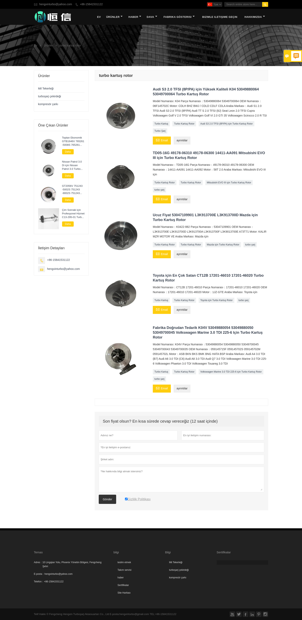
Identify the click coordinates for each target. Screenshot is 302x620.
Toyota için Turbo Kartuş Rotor (216, 300)
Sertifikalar (123, 585)
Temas (38, 552)
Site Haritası (124, 593)
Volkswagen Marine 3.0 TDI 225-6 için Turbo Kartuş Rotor (231, 372)
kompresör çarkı (48, 104)
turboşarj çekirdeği (49, 96)
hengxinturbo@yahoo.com (55, 4)
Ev (99, 17)
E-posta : (38, 574)
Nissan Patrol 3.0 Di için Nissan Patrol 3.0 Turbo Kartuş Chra (72, 165)
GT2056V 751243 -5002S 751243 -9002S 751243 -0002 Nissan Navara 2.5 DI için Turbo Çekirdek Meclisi (72, 189)
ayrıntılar (182, 140)
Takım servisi (124, 570)
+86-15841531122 (91, 4)
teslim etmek (124, 562)
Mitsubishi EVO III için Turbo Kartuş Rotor (229, 182)
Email (162, 140)
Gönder (107, 499)
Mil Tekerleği (46, 88)
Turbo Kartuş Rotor (184, 124)
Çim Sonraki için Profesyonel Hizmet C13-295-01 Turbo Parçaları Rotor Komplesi (73, 213)
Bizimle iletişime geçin (219, 17)
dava (152, 17)
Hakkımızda (255, 17)
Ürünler (114, 17)
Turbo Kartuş (161, 124)
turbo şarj (159, 190)
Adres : (37, 562)
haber (134, 17)
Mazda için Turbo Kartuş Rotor (223, 244)
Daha (68, 152)
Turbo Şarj (160, 131)
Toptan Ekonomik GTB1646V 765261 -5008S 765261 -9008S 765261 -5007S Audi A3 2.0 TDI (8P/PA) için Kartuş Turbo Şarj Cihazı (73, 141)
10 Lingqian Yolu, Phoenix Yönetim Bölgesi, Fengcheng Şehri (72, 564)
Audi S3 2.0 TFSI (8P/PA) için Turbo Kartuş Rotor (226, 124)
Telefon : (38, 581)
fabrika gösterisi (179, 17)
